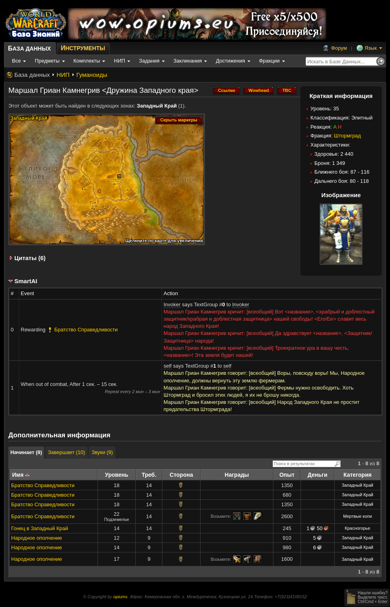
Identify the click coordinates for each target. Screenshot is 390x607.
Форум (339, 48)
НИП (63, 74)
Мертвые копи (357, 516)
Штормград (347, 136)
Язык (370, 48)
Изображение (341, 195)
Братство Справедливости (42, 485)
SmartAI (25, 281)
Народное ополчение (36, 538)
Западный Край (157, 106)
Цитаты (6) (30, 258)
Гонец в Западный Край (39, 528)
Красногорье (357, 528)
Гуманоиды (91, 74)
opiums (120, 596)
